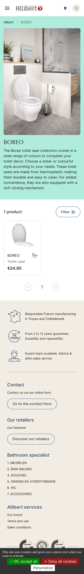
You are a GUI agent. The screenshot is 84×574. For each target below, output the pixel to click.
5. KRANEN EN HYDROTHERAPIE (31, 481)
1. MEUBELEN (17, 463)
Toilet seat (16, 261)
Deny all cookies (60, 561)
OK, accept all (23, 561)
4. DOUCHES (16, 475)
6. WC (11, 488)
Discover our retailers (31, 439)
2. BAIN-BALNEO (19, 469)
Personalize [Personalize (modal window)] (43, 568)
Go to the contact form (32, 403)
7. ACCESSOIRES (19, 494)
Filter (68, 212)
